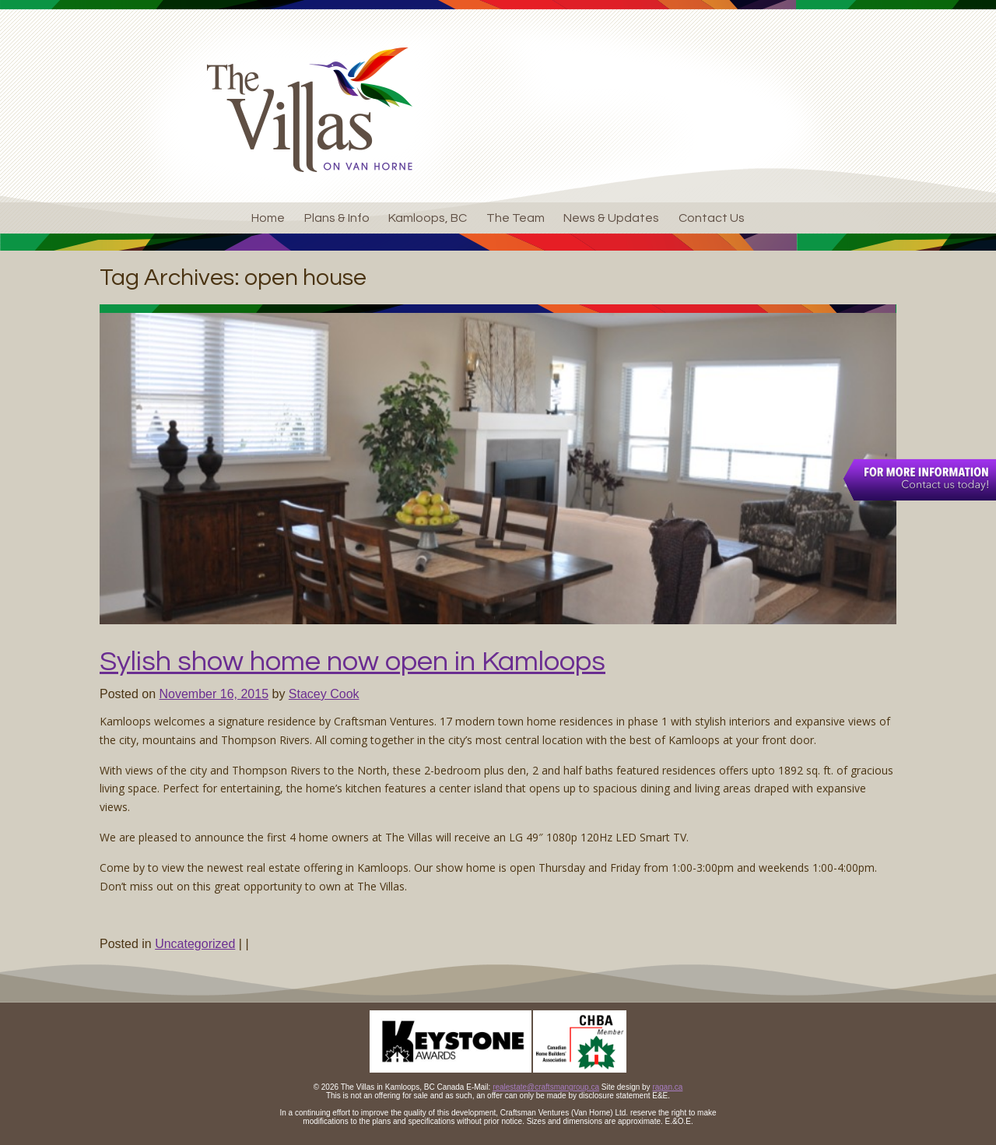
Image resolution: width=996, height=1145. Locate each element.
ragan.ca (667, 1087)
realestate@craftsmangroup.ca (546, 1087)
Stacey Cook (324, 694)
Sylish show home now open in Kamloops (352, 661)
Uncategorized (195, 943)
